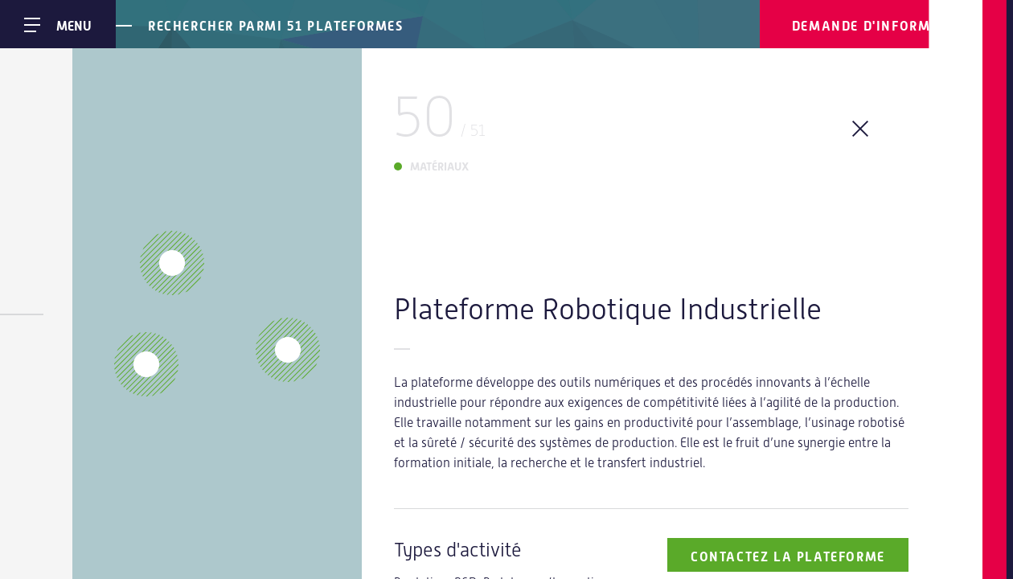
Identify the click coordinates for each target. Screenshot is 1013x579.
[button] (146, 364)
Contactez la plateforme (788, 557)
